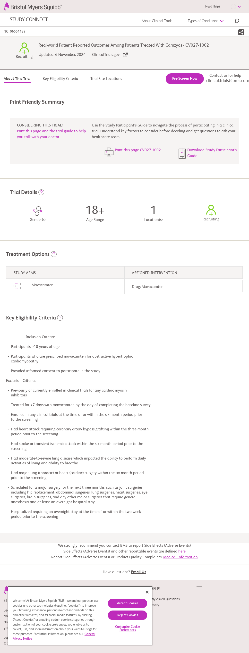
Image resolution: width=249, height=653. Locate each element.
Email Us (138, 572)
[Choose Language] (235, 6)
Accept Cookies (127, 603)
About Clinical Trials (157, 21)
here (182, 551)
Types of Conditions (203, 21)
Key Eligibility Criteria (60, 79)
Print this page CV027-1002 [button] (138, 150)
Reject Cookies (127, 615)
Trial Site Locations (106, 79)
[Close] (147, 592)
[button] (236, 21)
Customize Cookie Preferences (127, 628)
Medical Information (180, 557)
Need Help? (212, 6)
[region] (80, 615)
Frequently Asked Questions (160, 599)
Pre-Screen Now (184, 78)
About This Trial (17, 79)
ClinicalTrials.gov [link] (110, 55)
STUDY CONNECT (29, 19)
